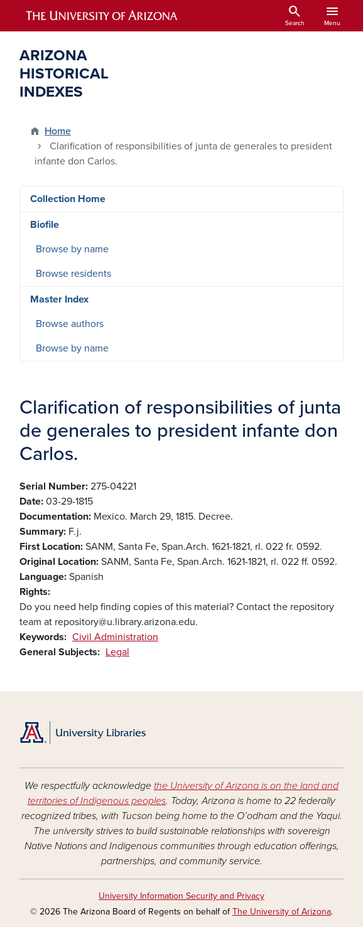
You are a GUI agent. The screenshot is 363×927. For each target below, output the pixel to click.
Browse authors (70, 324)
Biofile (44, 224)
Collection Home (68, 199)
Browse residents (73, 273)
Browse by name (72, 249)
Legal (117, 652)
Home (58, 131)
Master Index (59, 299)
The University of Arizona (281, 911)
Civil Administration (115, 637)
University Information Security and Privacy (181, 896)
